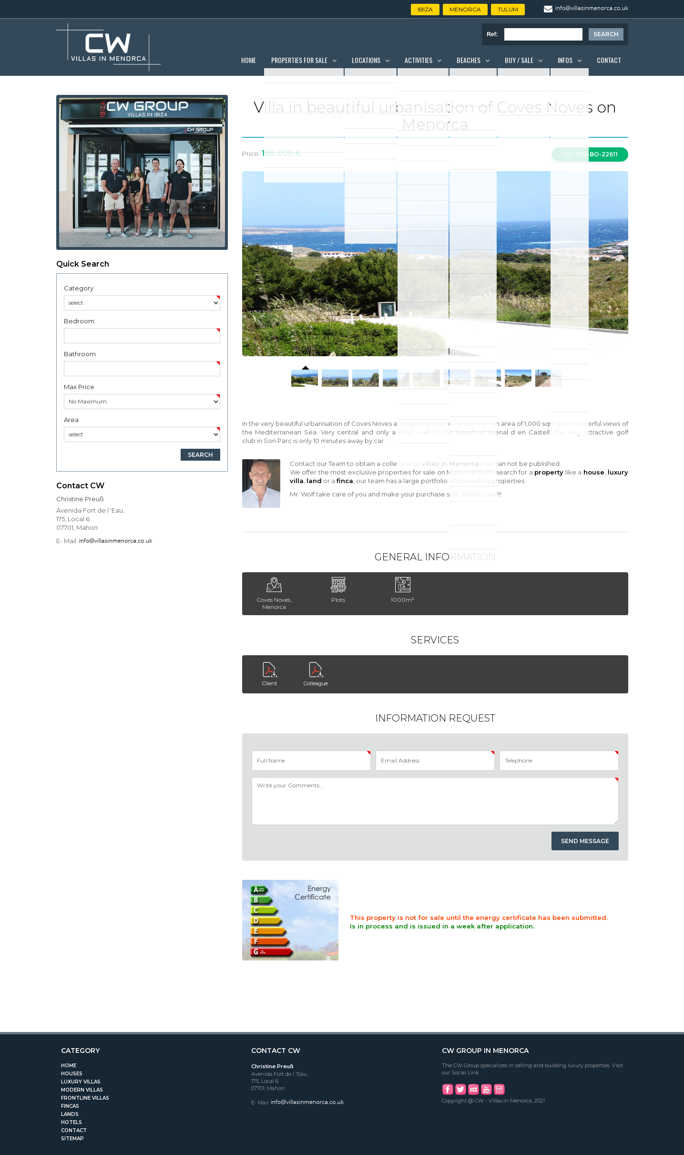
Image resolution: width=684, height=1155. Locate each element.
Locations (366, 60)
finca (345, 481)
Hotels (71, 1122)
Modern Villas (82, 1090)
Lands (70, 1114)
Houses (71, 1074)
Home (248, 60)
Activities (418, 60)
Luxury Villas (81, 1082)
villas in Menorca (450, 463)
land (314, 481)
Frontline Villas (85, 1098)
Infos (565, 60)
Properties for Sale (299, 60)
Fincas (70, 1106)
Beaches (468, 60)
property (548, 472)
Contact (609, 60)
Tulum (508, 9)
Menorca (465, 9)
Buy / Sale (519, 60)
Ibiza (425, 9)
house (593, 472)
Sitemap (72, 1138)
